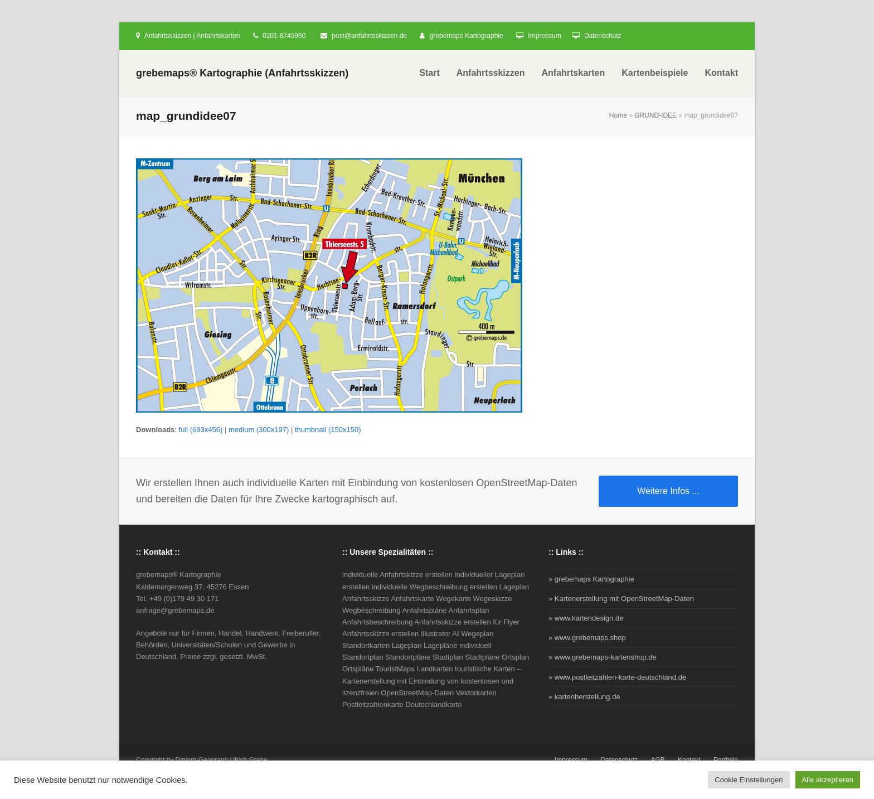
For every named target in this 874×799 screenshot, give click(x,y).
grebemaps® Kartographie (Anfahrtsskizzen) (242, 73)
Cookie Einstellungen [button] (749, 780)
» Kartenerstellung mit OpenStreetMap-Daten (621, 598)
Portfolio (725, 760)
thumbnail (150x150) (328, 429)
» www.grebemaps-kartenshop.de (602, 657)
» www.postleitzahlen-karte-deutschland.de (617, 677)
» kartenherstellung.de (584, 697)
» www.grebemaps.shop (587, 637)
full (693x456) (201, 429)
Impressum (544, 36)
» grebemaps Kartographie (591, 579)
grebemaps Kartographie (466, 36)
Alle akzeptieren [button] (828, 780)
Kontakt (689, 760)
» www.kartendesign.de (585, 618)
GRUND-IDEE (655, 115)
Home (618, 115)
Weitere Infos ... (668, 491)
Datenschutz (602, 36)
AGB (657, 760)
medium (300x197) (259, 429)
